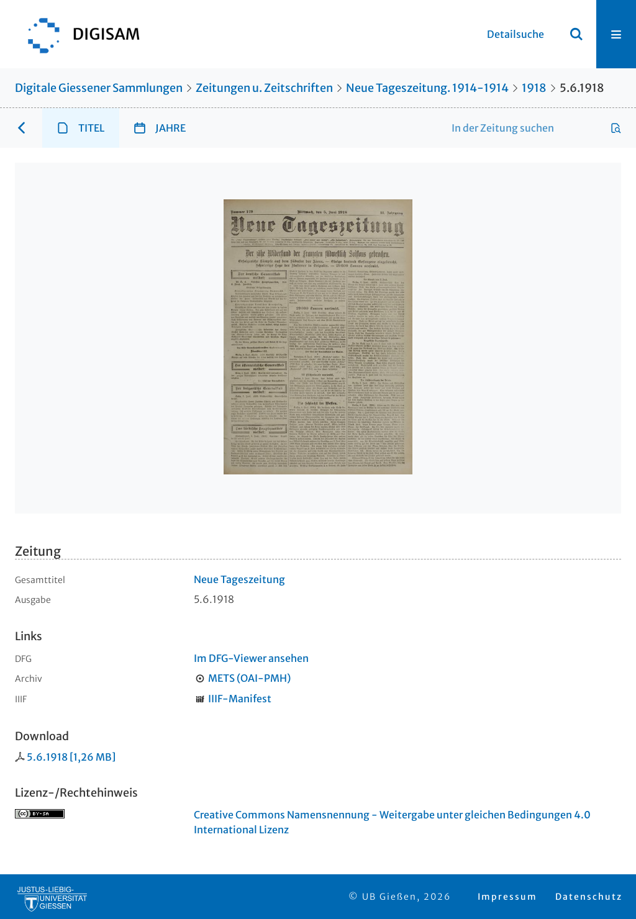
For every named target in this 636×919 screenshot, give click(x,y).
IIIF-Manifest (239, 698)
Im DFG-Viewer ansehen (251, 658)
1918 (534, 88)
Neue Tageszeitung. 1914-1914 (427, 88)
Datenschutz (588, 896)
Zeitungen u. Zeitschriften (264, 88)
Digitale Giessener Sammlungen (99, 88)
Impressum (507, 896)
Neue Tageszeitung (239, 579)
